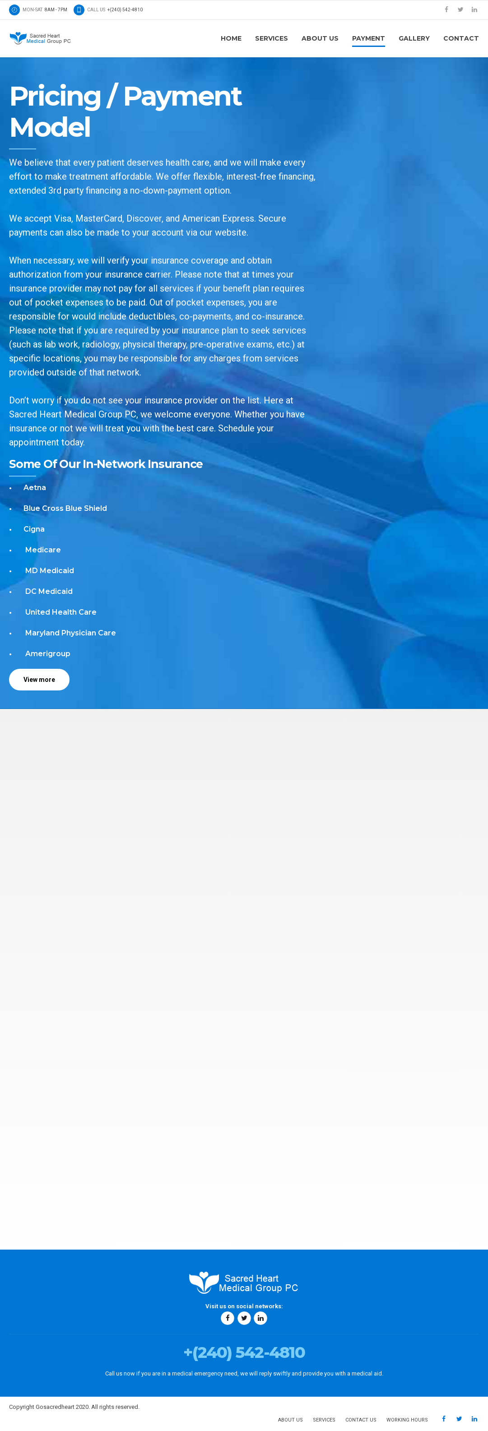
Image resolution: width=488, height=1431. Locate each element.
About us (320, 38)
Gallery (414, 38)
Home (231, 38)
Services (271, 38)
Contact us (360, 1420)
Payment (368, 38)
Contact (461, 38)
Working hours (407, 1420)
